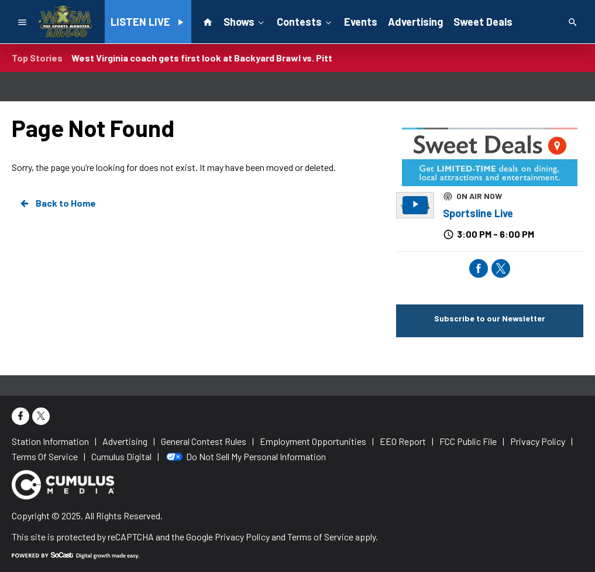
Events (360, 21)
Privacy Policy (242, 536)
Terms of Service (320, 536)
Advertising (415, 21)
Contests (305, 21)
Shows (244, 21)
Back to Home (57, 203)
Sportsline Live (478, 213)
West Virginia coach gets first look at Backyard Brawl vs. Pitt (201, 57)
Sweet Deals (483, 21)
